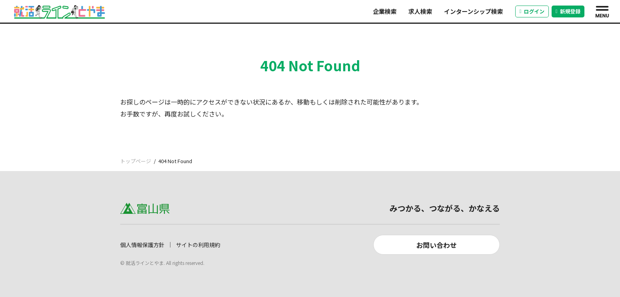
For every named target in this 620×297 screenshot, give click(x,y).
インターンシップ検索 (473, 11)
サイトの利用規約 (198, 245)
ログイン (532, 11)
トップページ (135, 161)
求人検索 (420, 11)
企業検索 (385, 11)
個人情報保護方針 (142, 245)
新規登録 (568, 11)
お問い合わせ (436, 245)
